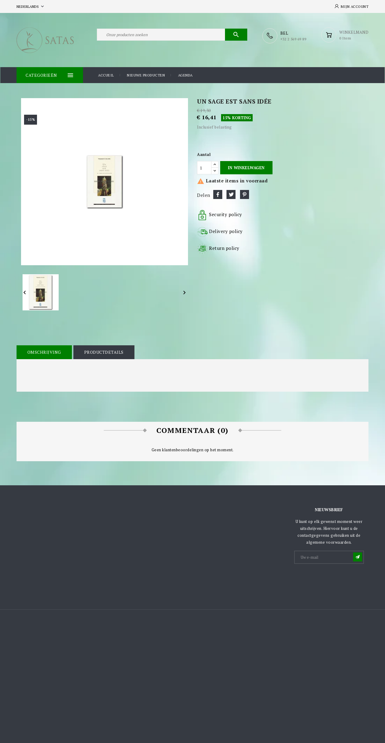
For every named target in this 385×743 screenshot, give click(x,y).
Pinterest (244, 194)
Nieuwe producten (146, 75)
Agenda (185, 75)
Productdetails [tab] (103, 352)
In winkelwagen (246, 167)
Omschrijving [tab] (44, 352)
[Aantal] (204, 167)
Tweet (231, 194)
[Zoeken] (172, 36)
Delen (217, 194)
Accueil (106, 75)
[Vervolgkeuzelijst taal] (31, 6)
